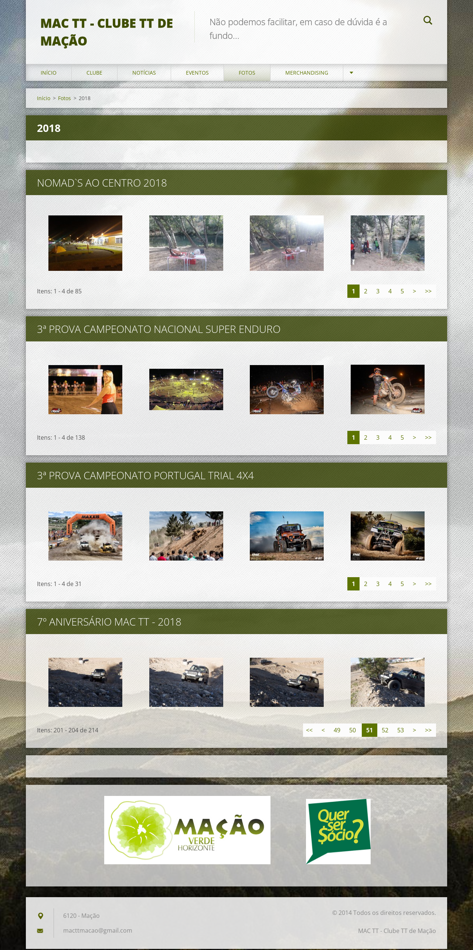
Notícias (144, 73)
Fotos (247, 73)
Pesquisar (427, 21)
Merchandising (306, 73)
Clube (94, 73)
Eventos (197, 73)
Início (49, 73)
